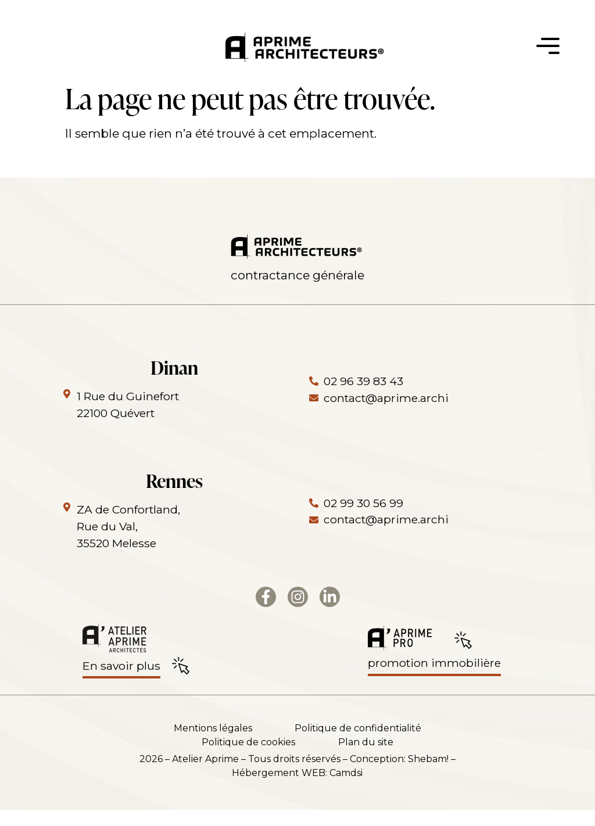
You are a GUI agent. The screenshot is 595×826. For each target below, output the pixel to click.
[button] (548, 49)
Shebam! (428, 775)
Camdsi (346, 789)
